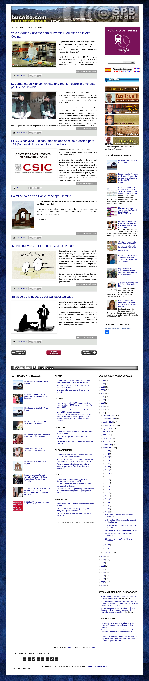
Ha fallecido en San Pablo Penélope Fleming (41, 196)
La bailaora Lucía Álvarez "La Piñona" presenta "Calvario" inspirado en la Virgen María (127, 258)
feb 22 (107, 467)
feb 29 (107, 451)
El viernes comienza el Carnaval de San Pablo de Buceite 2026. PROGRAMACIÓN (128, 211)
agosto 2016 (108, 429)
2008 (103, 579)
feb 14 (107, 486)
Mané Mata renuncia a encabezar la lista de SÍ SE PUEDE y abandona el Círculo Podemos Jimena (127, 190)
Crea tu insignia (126, 328)
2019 (103, 403)
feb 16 (107, 480)
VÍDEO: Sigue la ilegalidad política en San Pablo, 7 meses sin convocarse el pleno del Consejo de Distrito (37, 491)
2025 (103, 384)
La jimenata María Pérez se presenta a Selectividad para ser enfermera (36, 397)
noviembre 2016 (109, 419)
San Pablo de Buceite (112, 328)
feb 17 (107, 476)
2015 (103, 556)
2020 (103, 400)
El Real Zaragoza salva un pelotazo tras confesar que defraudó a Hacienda (75, 485)
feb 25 (107, 457)
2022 (103, 393)
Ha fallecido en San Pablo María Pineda (127, 162)
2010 (103, 572)
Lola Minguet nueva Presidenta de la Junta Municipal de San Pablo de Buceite (128, 304)
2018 (103, 406)
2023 (103, 390)
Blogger (94, 647)
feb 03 (107, 545)
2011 (103, 569)
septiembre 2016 (109, 425)
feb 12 (107, 493)
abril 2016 (107, 441)
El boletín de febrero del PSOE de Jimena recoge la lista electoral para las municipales (127, 224)
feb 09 (107, 502)
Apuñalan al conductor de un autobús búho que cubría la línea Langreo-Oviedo (74, 455)
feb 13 (107, 489)
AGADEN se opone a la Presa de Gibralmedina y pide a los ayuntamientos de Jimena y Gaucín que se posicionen (127, 246)
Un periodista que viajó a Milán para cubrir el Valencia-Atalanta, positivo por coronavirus (73, 381)
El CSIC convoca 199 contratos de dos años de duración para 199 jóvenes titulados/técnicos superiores (52, 142)
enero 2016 (107, 552)
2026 (103, 380)
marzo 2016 (107, 445)
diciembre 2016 (109, 416)
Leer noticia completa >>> (86, 71)
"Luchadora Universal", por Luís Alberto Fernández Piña (128, 284)
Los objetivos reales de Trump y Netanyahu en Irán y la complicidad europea (74, 510)
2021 (103, 397)
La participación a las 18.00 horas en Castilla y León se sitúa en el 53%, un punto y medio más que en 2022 (74, 405)
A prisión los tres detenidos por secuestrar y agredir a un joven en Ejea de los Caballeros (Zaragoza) (73, 466)
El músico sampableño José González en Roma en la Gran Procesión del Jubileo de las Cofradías (35, 478)
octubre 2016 (108, 422)
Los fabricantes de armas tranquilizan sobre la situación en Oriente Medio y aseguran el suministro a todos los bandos (117, 610)
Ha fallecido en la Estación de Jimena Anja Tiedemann (35, 422)
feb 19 (107, 470)
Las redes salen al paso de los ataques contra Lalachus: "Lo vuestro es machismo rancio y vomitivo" (117, 625)
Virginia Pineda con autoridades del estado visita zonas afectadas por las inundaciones (127, 272)
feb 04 (107, 512)
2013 (103, 563)
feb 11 (107, 496)
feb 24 (107, 460)
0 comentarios (22, 75)
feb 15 (107, 483)
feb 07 (107, 506)
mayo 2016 (107, 438)
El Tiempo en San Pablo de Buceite (76, 522)
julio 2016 (107, 432)
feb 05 (107, 509)
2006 (103, 585)
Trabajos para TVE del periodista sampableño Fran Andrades (36, 449)
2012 (103, 566)
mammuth (70, 647)
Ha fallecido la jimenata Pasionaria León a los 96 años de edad (37, 436)
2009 (103, 576)
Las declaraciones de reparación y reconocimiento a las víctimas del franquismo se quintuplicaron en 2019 (75, 491)
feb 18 (107, 473)
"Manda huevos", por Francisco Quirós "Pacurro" (44, 245)
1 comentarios (22, 237)
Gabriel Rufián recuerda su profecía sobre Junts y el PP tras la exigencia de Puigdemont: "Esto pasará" (119, 632)
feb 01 (107, 548)
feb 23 (107, 464)
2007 (103, 582)
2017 (103, 409)
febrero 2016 (108, 448)
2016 (103, 413)
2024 (103, 387)
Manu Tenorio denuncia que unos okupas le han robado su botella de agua (118, 597)
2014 (103, 560)
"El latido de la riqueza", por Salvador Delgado (42, 296)
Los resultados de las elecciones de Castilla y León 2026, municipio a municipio (73, 411)
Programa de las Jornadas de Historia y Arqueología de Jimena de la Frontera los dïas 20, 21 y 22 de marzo (128, 178)
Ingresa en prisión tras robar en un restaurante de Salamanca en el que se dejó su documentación (75, 460)
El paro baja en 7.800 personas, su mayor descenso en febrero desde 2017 (72, 480)
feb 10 (107, 499)
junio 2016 (107, 435)
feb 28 (107, 454)
